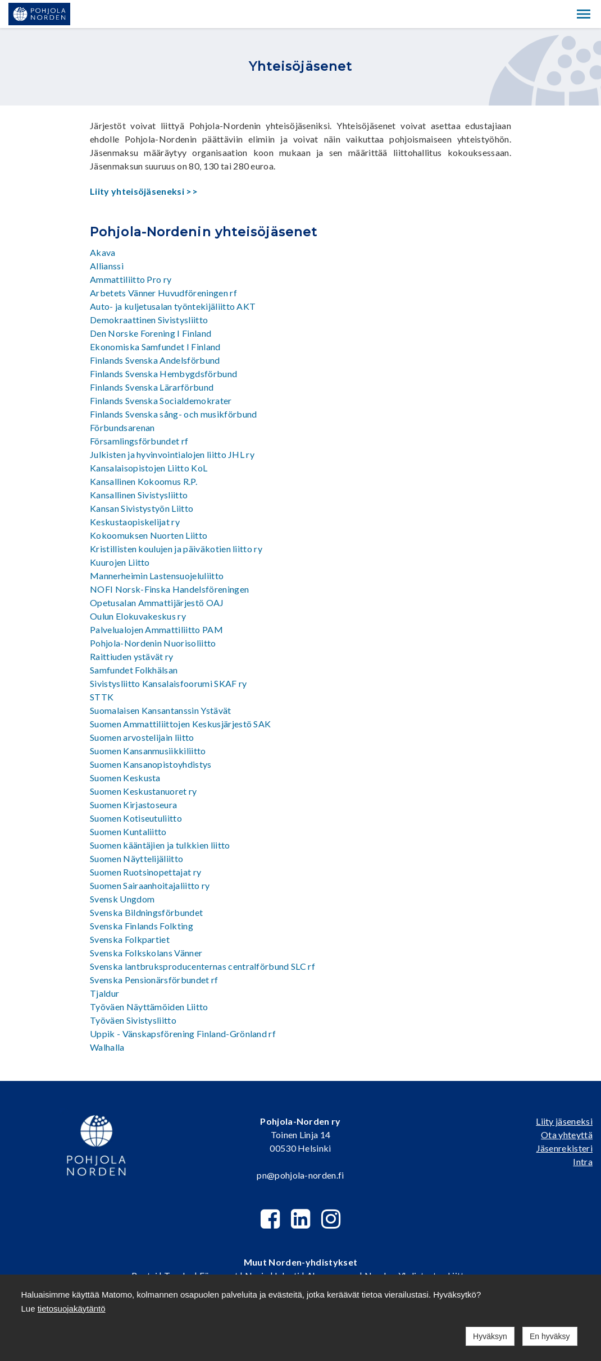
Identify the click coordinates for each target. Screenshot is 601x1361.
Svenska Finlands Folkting (141, 925)
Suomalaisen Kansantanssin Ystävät (160, 710)
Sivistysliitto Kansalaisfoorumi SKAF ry (168, 683)
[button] (584, 14)
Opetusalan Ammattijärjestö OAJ (157, 602)
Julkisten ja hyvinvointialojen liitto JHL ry (172, 454)
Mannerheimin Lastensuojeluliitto (157, 575)
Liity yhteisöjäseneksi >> (144, 191)
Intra (583, 1161)
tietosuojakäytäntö (72, 1308)
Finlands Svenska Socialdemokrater (161, 400)
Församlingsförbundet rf (139, 441)
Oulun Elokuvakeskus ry (138, 616)
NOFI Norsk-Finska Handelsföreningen (169, 589)
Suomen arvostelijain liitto (142, 737)
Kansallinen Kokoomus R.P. (143, 481)
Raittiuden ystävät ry (132, 656)
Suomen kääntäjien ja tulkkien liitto (160, 845)
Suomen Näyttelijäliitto (136, 858)
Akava (103, 252)
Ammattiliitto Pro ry (130, 279)
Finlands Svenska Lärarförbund (151, 387)
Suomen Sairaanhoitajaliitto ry (150, 885)
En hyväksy (550, 1336)
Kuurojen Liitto (120, 562)
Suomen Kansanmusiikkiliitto (148, 750)
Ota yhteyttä (567, 1134)
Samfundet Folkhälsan (133, 670)
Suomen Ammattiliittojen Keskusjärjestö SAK (180, 723)
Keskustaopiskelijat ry (135, 521)
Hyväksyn (490, 1336)
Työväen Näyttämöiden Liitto (149, 1006)
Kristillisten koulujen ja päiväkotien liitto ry (176, 548)
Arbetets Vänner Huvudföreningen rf (163, 292)
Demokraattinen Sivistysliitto (149, 319)
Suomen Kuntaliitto (128, 831)
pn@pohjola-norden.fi (300, 1175)
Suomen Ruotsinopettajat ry (145, 872)
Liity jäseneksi (564, 1121)
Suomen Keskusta (125, 777)
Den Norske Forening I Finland (150, 333)
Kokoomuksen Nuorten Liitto (148, 535)
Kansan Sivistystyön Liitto (141, 508)
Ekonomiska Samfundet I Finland (155, 346)
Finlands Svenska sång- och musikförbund (173, 414)
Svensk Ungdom (122, 898)
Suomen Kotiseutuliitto (136, 818)
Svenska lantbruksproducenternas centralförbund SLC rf (202, 966)
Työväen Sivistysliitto (133, 1020)
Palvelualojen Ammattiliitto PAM (156, 629)
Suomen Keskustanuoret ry (143, 791)
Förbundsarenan (122, 427)
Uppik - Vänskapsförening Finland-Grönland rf (183, 1033)
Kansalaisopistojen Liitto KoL (148, 467)
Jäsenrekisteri (564, 1148)
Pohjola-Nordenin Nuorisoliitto (153, 643)
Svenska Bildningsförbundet (146, 912)
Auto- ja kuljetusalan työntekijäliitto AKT (173, 306)
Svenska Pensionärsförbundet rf (154, 979)
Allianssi (107, 265)
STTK (101, 696)
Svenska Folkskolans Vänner (146, 952)
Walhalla (107, 1047)
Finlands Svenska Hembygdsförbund (163, 373)
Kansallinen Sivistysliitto (139, 494)
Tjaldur (104, 993)
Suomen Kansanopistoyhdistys (151, 764)
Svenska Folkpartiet (130, 939)
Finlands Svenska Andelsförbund (155, 360)
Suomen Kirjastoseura (133, 804)
